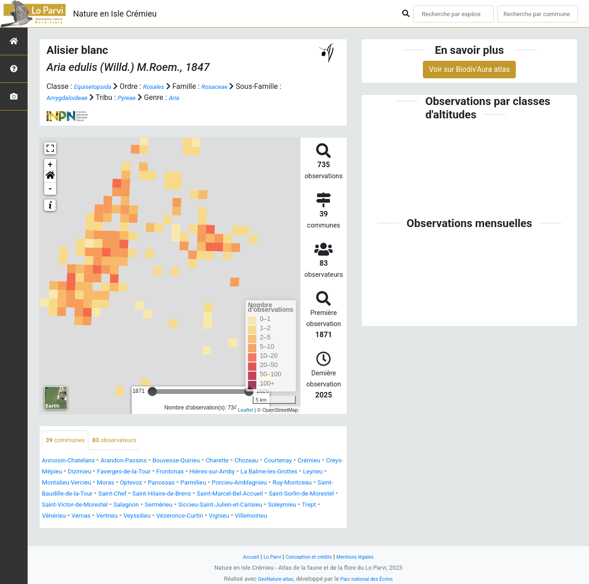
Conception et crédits (308, 556)
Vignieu (190, 528)
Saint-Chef (269, 495)
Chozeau (282, 461)
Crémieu (55, 472)
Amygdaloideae (74, 97)
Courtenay (319, 461)
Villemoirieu (227, 528)
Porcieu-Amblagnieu (75, 495)
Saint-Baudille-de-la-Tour (206, 495)
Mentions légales (363, 556)
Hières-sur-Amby (295, 472)
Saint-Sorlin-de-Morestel (190, 506)
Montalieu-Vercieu (165, 483)
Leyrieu (117, 483)
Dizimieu (139, 472)
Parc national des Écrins (370, 578)
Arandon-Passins (139, 461)
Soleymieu (241, 517)
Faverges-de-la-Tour (191, 472)
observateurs (126, 441)
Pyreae (140, 97)
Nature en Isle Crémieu (115, 13)
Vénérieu (300, 517)
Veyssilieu (93, 528)
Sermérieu (95, 517)
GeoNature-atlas (270, 578)
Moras (210, 483)
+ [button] (50, 164)
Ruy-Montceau (137, 495)
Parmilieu (312, 483)
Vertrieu (58, 528)
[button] (50, 177)
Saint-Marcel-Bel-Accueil (106, 506)
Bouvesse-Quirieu (200, 461)
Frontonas (245, 472)
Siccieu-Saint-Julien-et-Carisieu (168, 517)
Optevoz (239, 483)
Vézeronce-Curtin (143, 528)
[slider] (152, 391)
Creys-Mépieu (97, 472)
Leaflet (245, 410)
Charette (249, 461)
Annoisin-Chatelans (73, 461)
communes (69, 441)
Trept (272, 517)
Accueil (241, 556)
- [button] (50, 188)
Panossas (275, 483)
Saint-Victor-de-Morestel (275, 506)
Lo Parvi (265, 556)
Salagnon (57, 517)
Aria (190, 97)
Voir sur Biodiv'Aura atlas (469, 69)
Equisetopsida (96, 86)
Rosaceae (228, 86)
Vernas (331, 517)
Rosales (163, 86)
